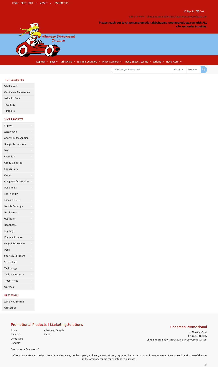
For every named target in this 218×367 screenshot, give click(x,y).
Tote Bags (9, 104)
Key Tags (9, 231)
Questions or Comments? (25, 349)
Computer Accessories (16, 181)
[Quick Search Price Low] (179, 69)
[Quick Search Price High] (193, 69)
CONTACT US (61, 3)
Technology (10, 268)
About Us (16, 334)
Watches (9, 287)
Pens (7, 249)
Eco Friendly (11, 193)
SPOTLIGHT (27, 3)
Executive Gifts (12, 200)
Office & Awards (111, 61)
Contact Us (10, 307)
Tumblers (9, 110)
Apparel (40, 61)
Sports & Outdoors (14, 256)
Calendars (10, 156)
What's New (10, 86)
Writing (157, 61)
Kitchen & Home (13, 237)
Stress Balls (10, 262)
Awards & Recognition (16, 138)
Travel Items (11, 280)
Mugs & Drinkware (14, 243)
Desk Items (10, 187)
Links (47, 334)
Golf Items (10, 218)
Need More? (172, 61)
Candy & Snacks (13, 162)
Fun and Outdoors (87, 61)
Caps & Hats (11, 169)
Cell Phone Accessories (17, 92)
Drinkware (66, 61)
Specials (15, 343)
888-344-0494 (137, 16)
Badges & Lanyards (15, 144)
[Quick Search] (141, 69)
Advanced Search (14, 301)
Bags (52, 61)
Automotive (10, 131)
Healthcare (10, 224)
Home (14, 330)
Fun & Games (11, 212)
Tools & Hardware (14, 274)
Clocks (7, 175)
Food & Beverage (13, 206)
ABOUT (44, 3)
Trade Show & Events (136, 61)
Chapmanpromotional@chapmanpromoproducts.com (177, 16)
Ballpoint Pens (12, 98)
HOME (15, 3)
